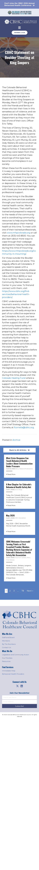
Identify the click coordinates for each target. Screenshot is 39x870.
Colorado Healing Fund (13, 378)
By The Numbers (9, 644)
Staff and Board (8, 637)
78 (22, 591)
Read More (10, 474)
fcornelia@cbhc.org (24, 427)
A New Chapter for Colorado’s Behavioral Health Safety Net (18, 486)
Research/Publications (26, 468)
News (17, 468)
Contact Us (6, 647)
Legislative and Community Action (15, 655)
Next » (30, 591)
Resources (6, 661)
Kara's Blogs (18, 489)
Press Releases (10, 560)
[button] (17, 685)
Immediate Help (8, 671)
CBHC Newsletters (20, 518)
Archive (16, 440)
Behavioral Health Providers (13, 674)
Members (6, 641)
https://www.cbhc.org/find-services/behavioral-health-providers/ (16, 294)
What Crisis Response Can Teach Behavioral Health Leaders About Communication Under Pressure (19, 462)
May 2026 (10, 515)
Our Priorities (7, 658)
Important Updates (20, 557)
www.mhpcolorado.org (18, 232)
